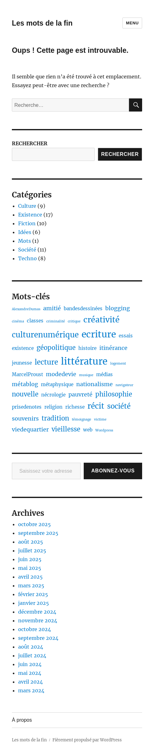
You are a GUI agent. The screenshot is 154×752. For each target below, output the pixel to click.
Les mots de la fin (42, 23)
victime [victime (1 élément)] (100, 419)
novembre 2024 (37, 620)
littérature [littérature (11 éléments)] (84, 361)
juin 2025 (30, 559)
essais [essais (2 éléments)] (126, 336)
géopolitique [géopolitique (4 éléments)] (56, 348)
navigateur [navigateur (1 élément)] (124, 385)
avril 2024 (30, 682)
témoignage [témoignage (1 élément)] (81, 419)
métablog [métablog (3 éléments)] (25, 384)
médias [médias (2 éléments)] (104, 374)
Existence (30, 215)
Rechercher (120, 154)
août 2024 (30, 647)
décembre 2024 (37, 612)
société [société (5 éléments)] (119, 406)
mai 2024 (29, 673)
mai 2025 (29, 568)
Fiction (27, 223)
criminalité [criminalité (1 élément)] (55, 321)
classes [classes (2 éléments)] (35, 321)
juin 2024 (30, 664)
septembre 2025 (38, 533)
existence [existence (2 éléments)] (23, 348)
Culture (27, 206)
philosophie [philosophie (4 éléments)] (113, 394)
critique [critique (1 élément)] (74, 321)
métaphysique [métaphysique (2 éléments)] (57, 384)
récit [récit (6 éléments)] (95, 406)
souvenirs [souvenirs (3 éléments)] (25, 418)
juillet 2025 (32, 550)
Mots (24, 241)
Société (27, 250)
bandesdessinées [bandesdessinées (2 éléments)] (83, 308)
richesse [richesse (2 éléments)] (75, 407)
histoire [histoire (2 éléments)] (87, 348)
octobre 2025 (34, 524)
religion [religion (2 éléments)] (53, 407)
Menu (132, 23)
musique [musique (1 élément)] (86, 375)
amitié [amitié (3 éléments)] (52, 308)
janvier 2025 (33, 603)
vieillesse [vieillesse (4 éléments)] (66, 429)
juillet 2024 (32, 655)
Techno (27, 258)
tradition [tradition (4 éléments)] (55, 418)
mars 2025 (31, 585)
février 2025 (33, 594)
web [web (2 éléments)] (87, 430)
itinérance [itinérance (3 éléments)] (113, 347)
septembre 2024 (38, 638)
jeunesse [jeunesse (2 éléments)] (22, 363)
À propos (22, 720)
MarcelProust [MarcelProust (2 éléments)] (27, 374)
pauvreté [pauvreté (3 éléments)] (80, 394)
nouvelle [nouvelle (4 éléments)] (25, 394)
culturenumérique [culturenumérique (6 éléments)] (45, 335)
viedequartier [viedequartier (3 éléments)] (30, 429)
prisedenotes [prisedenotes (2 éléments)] (27, 407)
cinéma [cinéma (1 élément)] (18, 321)
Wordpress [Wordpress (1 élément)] (104, 430)
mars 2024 (31, 690)
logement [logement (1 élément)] (118, 363)
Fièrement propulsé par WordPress (87, 740)
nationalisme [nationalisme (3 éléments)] (94, 384)
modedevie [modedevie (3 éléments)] (61, 374)
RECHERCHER (29, 143)
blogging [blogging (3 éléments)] (117, 308)
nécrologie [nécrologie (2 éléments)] (53, 395)
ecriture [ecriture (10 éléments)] (99, 334)
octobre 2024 (34, 629)
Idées (24, 232)
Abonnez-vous (113, 470)
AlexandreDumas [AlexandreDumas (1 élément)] (26, 309)
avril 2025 (30, 577)
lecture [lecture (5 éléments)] (46, 362)
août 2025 (30, 542)
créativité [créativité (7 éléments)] (101, 320)
